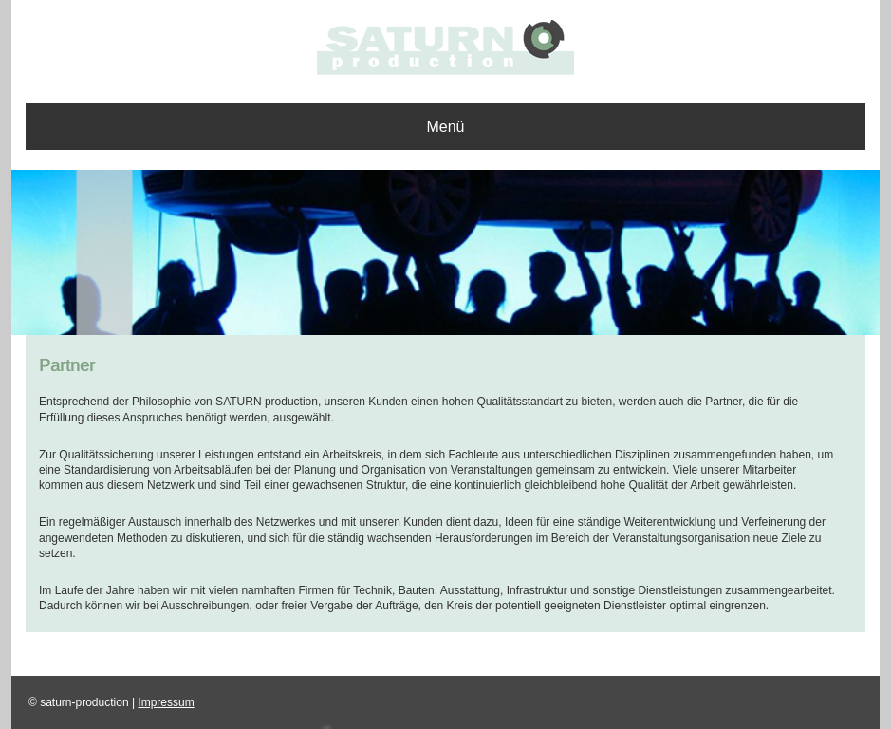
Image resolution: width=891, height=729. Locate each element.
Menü (445, 127)
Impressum (166, 702)
